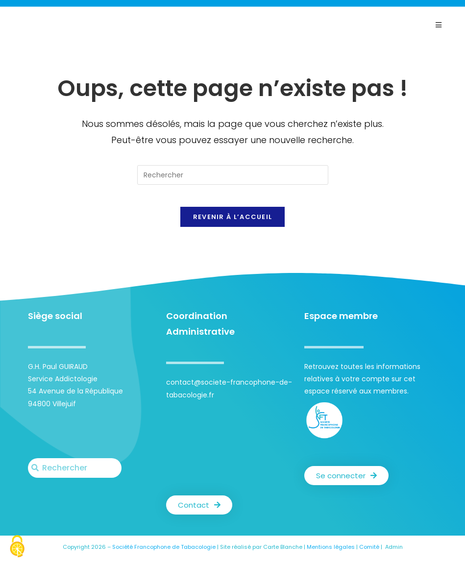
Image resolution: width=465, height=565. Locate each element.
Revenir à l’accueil (232, 224)
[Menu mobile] (438, 25)
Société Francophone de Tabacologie (164, 555)
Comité (369, 555)
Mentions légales (331, 555)
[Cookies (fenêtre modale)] (17, 547)
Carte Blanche (282, 555)
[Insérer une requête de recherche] (232, 175)
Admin (394, 555)
